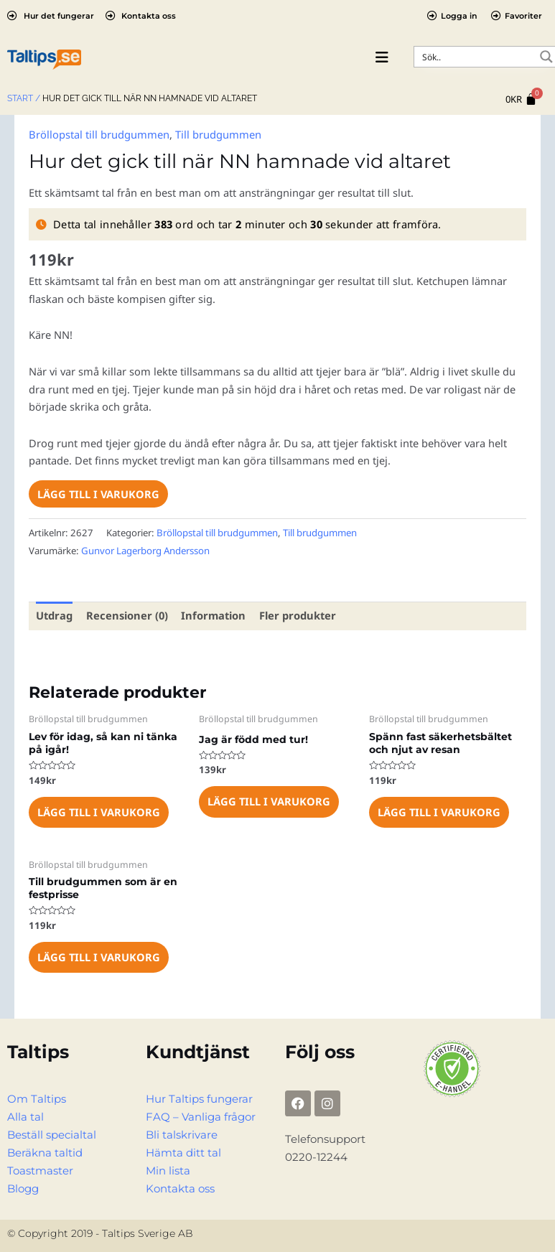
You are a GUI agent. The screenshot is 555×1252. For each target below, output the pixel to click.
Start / (23, 98)
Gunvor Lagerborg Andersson (145, 549)
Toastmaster (40, 1169)
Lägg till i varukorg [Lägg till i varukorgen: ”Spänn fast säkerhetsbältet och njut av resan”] (439, 811)
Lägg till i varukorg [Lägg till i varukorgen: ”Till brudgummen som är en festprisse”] (98, 956)
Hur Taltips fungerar (199, 1097)
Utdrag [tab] (54, 615)
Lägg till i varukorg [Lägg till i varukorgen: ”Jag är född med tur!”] (268, 800)
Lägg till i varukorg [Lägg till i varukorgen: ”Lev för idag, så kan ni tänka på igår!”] (98, 811)
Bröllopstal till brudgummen (99, 134)
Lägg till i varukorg (98, 494)
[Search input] (476, 56)
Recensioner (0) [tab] (126, 615)
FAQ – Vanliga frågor (201, 1115)
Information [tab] (211, 615)
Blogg (23, 1186)
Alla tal (25, 1115)
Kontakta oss (180, 1186)
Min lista (168, 1169)
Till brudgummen (217, 134)
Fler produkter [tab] (294, 615)
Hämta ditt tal (183, 1151)
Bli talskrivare (182, 1133)
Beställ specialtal (51, 1133)
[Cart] (521, 99)
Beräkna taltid (45, 1151)
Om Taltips (36, 1097)
